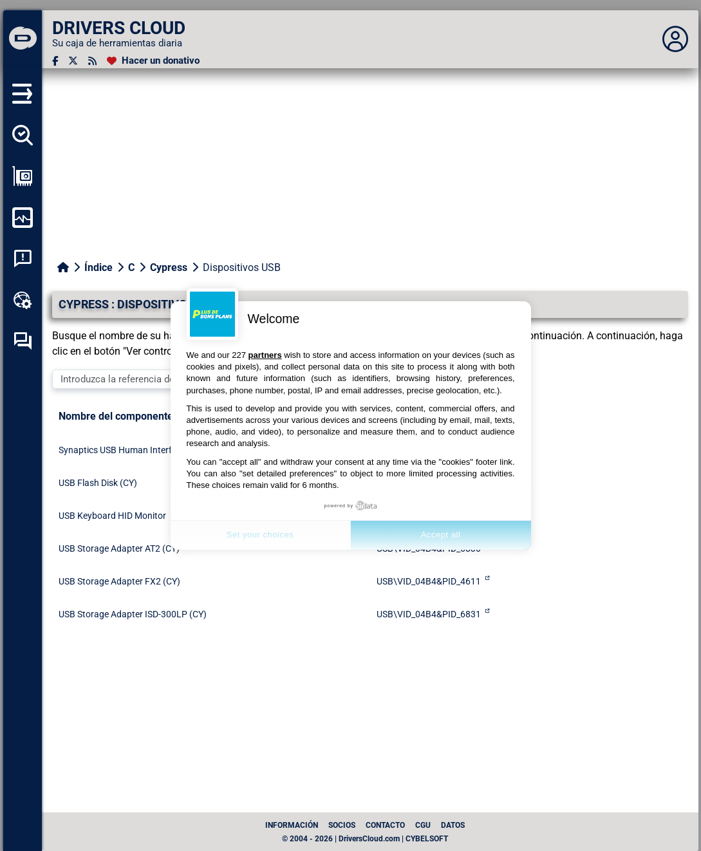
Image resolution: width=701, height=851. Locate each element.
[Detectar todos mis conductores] (22, 135)
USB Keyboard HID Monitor (112, 515)
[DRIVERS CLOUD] (22, 39)
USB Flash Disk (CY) (98, 483)
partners (265, 355)
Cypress (168, 267)
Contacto (385, 825)
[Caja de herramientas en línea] (22, 300)
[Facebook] (55, 61)
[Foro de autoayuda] (22, 341)
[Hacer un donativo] (153, 60)
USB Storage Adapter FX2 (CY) (119, 581)
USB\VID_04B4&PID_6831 (429, 614)
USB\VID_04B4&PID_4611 (429, 581)
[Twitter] (73, 61)
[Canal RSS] (92, 61)
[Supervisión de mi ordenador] (22, 217)
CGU (423, 825)
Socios (341, 825)
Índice (98, 267)
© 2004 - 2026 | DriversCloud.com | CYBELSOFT (365, 838)
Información (291, 825)
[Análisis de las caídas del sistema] (22, 258)
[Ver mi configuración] (22, 176)
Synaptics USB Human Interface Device (136, 450)
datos (453, 825)
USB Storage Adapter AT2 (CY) (119, 548)
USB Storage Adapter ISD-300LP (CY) (133, 614)
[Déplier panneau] (675, 39)
